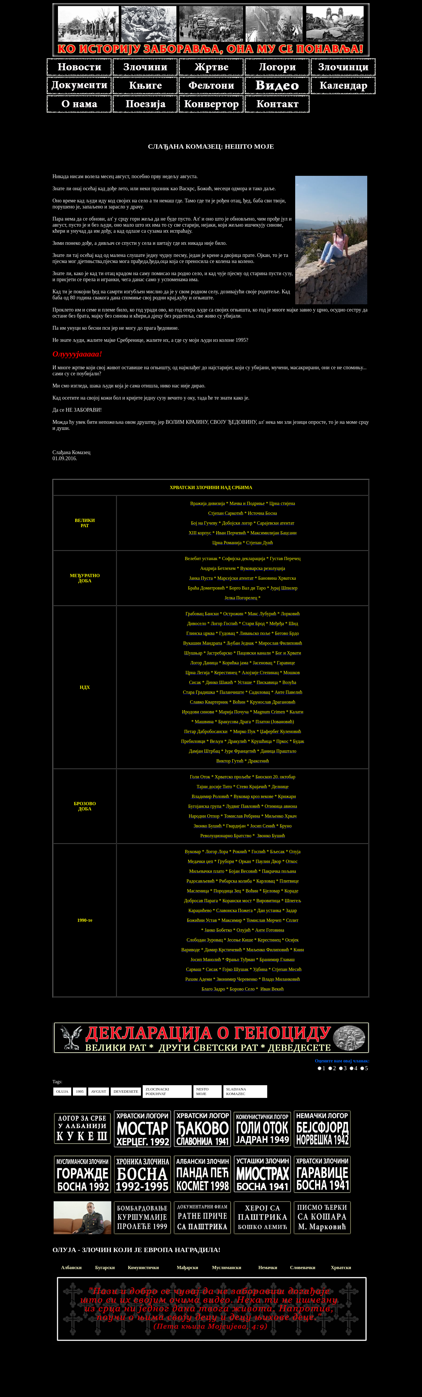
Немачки (268, 1267)
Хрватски (341, 1267)
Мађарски (187, 1267)
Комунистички (143, 1267)
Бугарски (105, 1267)
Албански (71, 1267)
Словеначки (302, 1267)
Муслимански (226, 1267)
